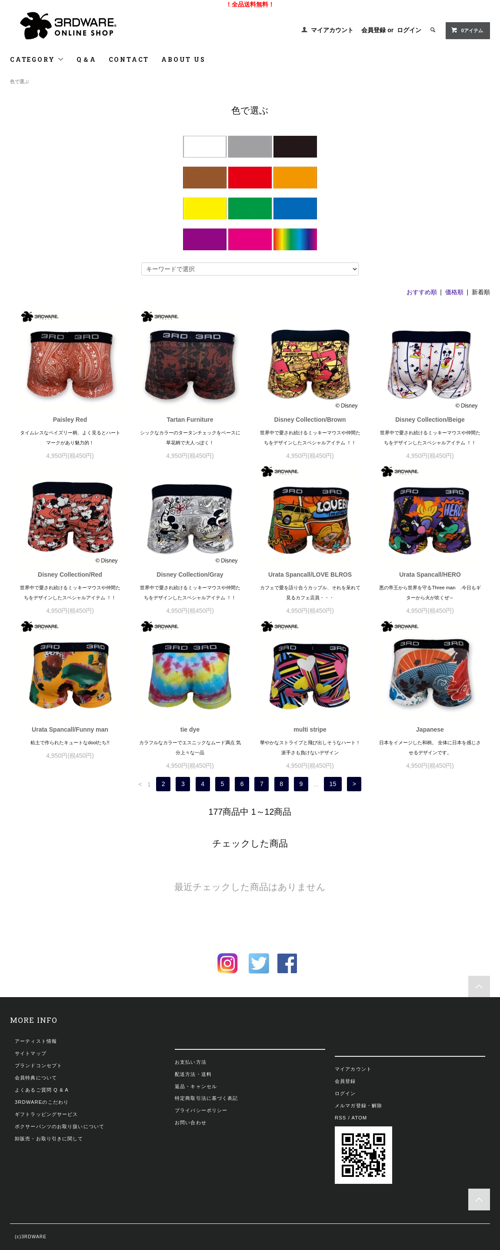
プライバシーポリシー (201, 1110)
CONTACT (129, 59)
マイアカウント (332, 30)
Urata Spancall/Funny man (70, 729)
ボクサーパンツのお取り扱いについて (59, 1126)
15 (333, 784)
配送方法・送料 (193, 1074)
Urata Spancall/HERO (430, 574)
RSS (340, 1117)
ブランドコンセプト (38, 1065)
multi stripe (309, 729)
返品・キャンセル (196, 1086)
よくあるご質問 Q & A (42, 1089)
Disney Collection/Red (70, 574)
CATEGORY (37, 59)
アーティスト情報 (36, 1041)
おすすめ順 (422, 292)
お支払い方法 (191, 1062)
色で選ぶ (19, 81)
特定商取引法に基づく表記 (206, 1098)
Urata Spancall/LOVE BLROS (310, 574)
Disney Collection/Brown (310, 419)
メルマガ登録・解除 (358, 1105)
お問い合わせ (191, 1122)
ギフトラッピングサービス (46, 1114)
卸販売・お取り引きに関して (49, 1138)
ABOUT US (183, 59)
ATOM (359, 1117)
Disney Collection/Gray (190, 574)
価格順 (454, 292)
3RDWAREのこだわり (42, 1102)
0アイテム (467, 30)
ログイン (409, 30)
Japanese (430, 729)
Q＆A (86, 59)
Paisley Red (70, 419)
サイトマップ (31, 1053)
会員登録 (373, 30)
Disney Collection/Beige (429, 419)
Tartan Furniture (190, 419)
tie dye (190, 729)
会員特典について (36, 1077)
